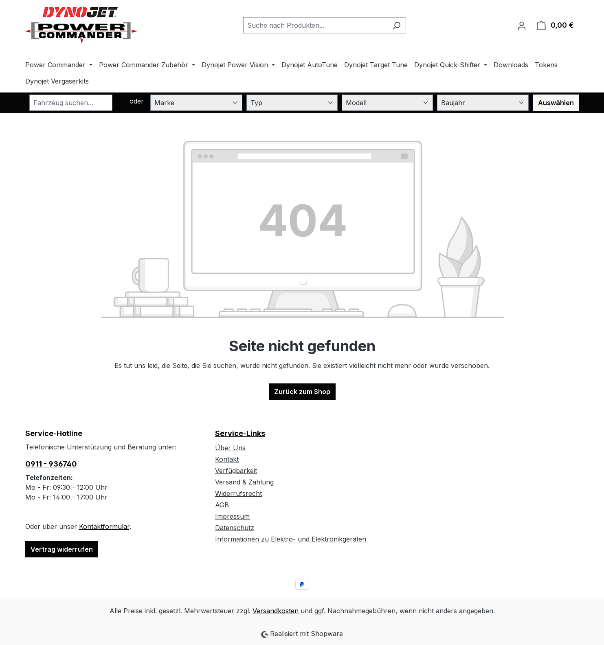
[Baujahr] (482, 103)
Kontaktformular (104, 526)
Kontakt (227, 459)
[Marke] (196, 103)
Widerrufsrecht (238, 493)
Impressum (232, 516)
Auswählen (556, 103)
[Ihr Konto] (522, 25)
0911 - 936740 (51, 464)
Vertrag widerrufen (62, 549)
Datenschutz (234, 528)
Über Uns (230, 448)
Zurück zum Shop (302, 391)
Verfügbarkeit (236, 471)
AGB (222, 505)
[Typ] (292, 103)
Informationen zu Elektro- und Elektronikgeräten (290, 539)
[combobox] (315, 25)
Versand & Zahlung (244, 482)
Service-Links (240, 433)
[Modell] (387, 103)
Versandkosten (276, 611)
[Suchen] (396, 25)
